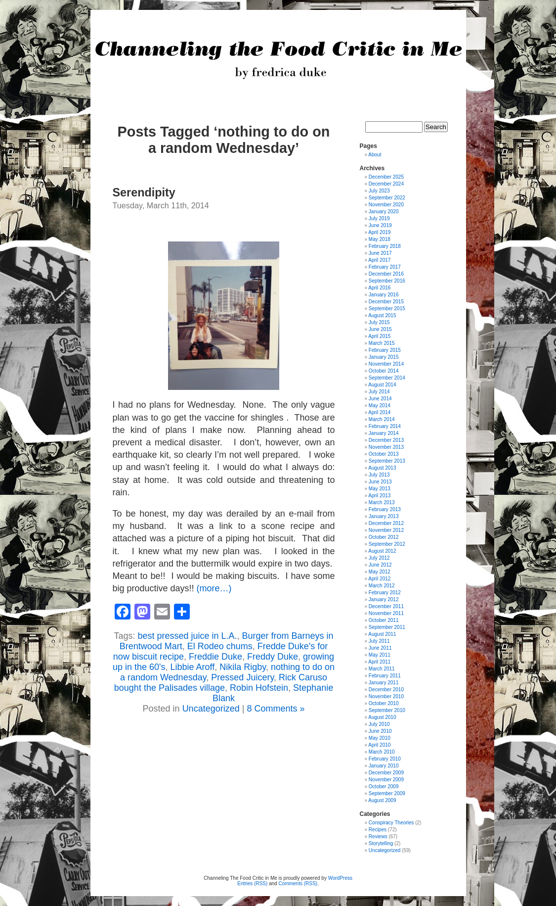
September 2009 (387, 793)
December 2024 (386, 184)
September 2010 (387, 710)
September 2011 (387, 627)
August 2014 (382, 384)
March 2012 (382, 585)
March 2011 (382, 668)
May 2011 (379, 655)
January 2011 (384, 682)
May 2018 (379, 239)
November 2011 (386, 613)
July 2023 (379, 190)
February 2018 (385, 246)
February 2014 (385, 426)
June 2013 (380, 481)
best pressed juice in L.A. (187, 636)
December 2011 (386, 606)
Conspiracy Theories (391, 822)
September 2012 (387, 544)
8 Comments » (275, 709)
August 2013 (382, 468)
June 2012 (380, 565)
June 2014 (380, 398)
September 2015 (387, 308)
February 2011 (385, 675)
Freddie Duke (215, 657)
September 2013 (387, 461)
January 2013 (384, 516)
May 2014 (379, 405)
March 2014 (382, 419)
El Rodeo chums (220, 646)
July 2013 (379, 474)
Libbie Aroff (192, 667)
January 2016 (384, 294)
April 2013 (379, 495)
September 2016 (387, 281)
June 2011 (380, 648)
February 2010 (385, 759)
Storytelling (381, 843)
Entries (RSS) (252, 883)
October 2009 (384, 786)
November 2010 (386, 696)
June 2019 (380, 225)
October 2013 (384, 454)
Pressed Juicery (242, 677)
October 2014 (384, 371)
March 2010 (382, 752)
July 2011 (379, 641)
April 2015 (379, 336)
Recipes (377, 829)
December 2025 (386, 177)
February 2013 (385, 509)
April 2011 (379, 662)
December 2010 (386, 689)
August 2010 (382, 717)
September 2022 (387, 197)
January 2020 (384, 211)
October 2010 (384, 703)
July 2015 (379, 322)
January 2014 (384, 433)
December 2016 (386, 274)
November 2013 (386, 447)
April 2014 (379, 412)
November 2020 (386, 204)
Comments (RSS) (298, 883)
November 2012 (386, 530)
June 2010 (380, 731)
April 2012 (379, 578)
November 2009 (386, 779)
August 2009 (382, 800)
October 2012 (384, 537)
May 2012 (379, 571)
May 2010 (379, 738)
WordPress (340, 878)
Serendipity (144, 192)
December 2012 (386, 523)
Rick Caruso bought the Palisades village (220, 682)
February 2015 (385, 350)
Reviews (378, 836)
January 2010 (384, 765)
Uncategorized (211, 709)
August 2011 (382, 634)
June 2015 (380, 329)
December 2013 (386, 440)
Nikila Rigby (242, 667)
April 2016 (379, 287)
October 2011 (384, 620)
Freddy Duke (272, 657)
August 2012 (382, 551)
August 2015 (382, 315)
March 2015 (382, 343)
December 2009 (386, 772)
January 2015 (384, 357)
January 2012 (384, 599)
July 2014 (379, 391)
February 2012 (385, 592)
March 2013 (382, 502)
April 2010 (379, 745)
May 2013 (379, 488)
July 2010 (379, 724)
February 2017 (385, 267)
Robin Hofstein (259, 688)
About (374, 154)
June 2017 (380, 253)
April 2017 (379, 260)
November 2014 (386, 364)
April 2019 (379, 232)
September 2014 (387, 378)
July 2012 (379, 558)
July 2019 (379, 218)
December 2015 (386, 301)
